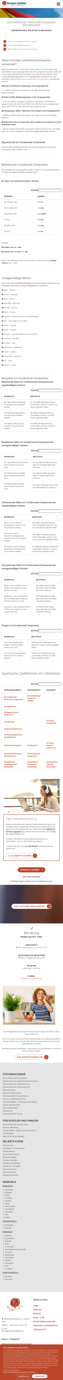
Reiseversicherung (44, 1322)
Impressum (23, 1372)
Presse (37, 1314)
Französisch (10, 1221)
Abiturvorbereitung (11, 1127)
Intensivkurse (8, 1145)
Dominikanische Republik (15, 1249)
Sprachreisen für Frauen (13, 1114)
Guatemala (9, 1255)
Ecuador (8, 1252)
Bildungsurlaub (9, 1090)
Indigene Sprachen (10, 1175)
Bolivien (8, 1241)
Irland (7, 1195)
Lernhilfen (39, 1330)
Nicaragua (9, 1263)
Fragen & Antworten (45, 1326)
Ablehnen (32, 1372)
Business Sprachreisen (12, 1093)
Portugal (8, 1279)
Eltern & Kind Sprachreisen (14, 1136)
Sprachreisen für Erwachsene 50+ (16, 1084)
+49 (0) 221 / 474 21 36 (31, 968)
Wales (7, 1217)
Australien (9, 1190)
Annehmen (39, 1376)
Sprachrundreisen (10, 1108)
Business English (10, 1157)
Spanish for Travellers (12, 1166)
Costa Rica (9, 1247)
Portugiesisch (11, 1273)
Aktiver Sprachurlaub (11, 1105)
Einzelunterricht (9, 1172)
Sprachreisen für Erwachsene (15, 1078)
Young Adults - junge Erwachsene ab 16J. (20, 1130)
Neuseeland (10, 1206)
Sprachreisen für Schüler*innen (15, 1124)
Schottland (9, 1209)
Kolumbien (9, 1258)
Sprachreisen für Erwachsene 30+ (16, 1087)
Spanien (8, 1236)
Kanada (8, 1201)
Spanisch (7, 1232)
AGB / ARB (38, 1318)
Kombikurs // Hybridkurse (14, 1148)
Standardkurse (9, 1151)
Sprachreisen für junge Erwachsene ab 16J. (20, 1081)
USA (7, 1215)
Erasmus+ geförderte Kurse (14, 1099)
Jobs (35, 1306)
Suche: (34, 190)
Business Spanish (10, 1160)
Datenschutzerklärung (11, 1372)
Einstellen (23, 1376)
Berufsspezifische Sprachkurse (15, 1096)
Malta (7, 1204)
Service (37, 1310)
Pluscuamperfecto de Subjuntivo (35, 79)
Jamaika (8, 1198)
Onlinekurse (7, 1111)
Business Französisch (11, 1163)
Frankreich (9, 1225)
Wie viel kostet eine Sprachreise (17, 1344)
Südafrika (9, 1212)
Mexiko (8, 1260)
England (8, 1193)
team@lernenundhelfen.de (31, 979)
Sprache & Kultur (10, 1169)
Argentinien (9, 1238)
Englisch (8, 1186)
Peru (7, 1266)
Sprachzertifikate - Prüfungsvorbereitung (19, 1102)
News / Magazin (10, 1339)
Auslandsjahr (8, 1133)
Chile (7, 1244)
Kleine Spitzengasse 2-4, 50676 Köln (31, 947)
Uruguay (8, 1269)
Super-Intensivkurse (11, 1154)
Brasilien (8, 1276)
